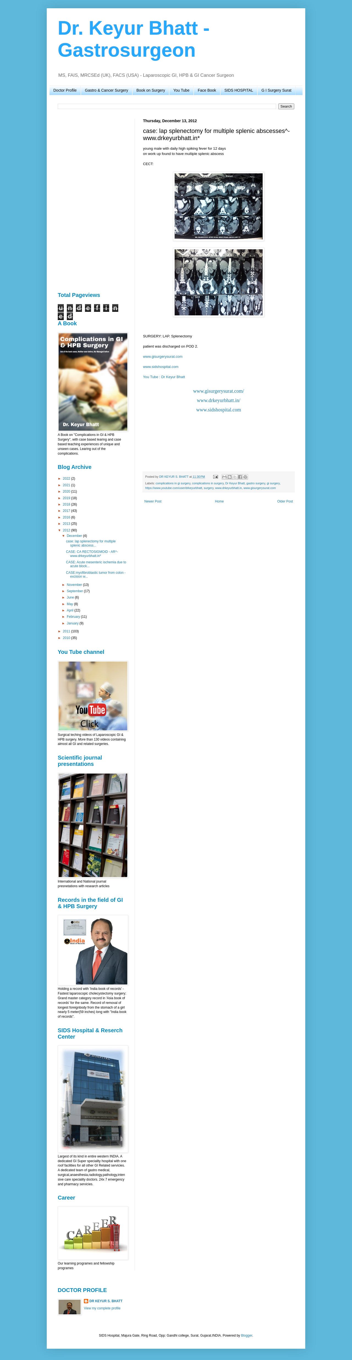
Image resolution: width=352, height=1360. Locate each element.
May (70, 604)
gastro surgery (255, 483)
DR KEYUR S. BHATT (105, 1301)
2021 (67, 485)
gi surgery (273, 483)
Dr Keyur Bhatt (235, 483)
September (75, 591)
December (75, 536)
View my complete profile (102, 1308)
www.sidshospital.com (160, 367)
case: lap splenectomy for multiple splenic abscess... (91, 543)
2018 (67, 504)
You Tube (181, 90)
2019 (67, 498)
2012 (67, 530)
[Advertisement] (92, 201)
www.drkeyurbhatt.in (228, 488)
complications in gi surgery (173, 483)
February (74, 617)
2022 (67, 478)
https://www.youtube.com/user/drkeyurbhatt (173, 488)
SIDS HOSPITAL (238, 90)
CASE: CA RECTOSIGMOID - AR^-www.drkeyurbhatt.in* (92, 554)
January (73, 623)
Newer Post (152, 501)
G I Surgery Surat (277, 90)
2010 (67, 638)
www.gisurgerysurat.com (163, 356)
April (70, 610)
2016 (67, 517)
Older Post (285, 501)
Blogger (246, 1335)
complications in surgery (208, 483)
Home (219, 501)
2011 (67, 631)
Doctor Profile (65, 90)
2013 (67, 524)
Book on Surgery (150, 90)
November (75, 585)
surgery (208, 488)
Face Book (207, 90)
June (71, 597)
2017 (67, 511)
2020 (67, 491)
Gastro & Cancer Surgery (106, 90)
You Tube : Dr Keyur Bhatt (164, 377)
